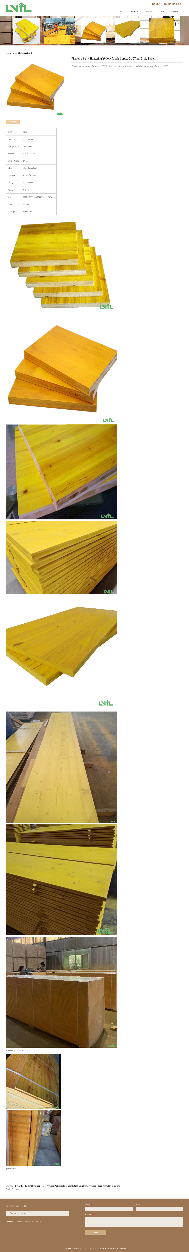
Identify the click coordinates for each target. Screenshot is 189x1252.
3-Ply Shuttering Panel (22, 53)
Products (149, 12)
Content (89, 1214)
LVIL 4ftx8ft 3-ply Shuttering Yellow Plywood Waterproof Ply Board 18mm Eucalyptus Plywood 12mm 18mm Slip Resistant (67, 1186)
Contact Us (176, 12)
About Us (133, 12)
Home (119, 12)
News (161, 12)
